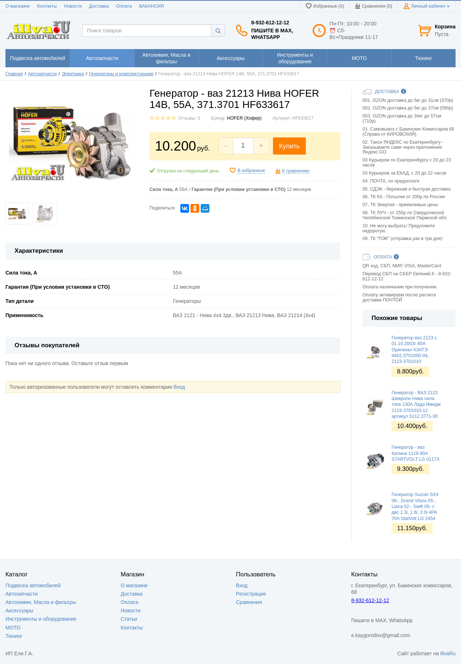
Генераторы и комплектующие (121, 73)
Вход (179, 387)
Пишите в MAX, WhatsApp (272, 34)
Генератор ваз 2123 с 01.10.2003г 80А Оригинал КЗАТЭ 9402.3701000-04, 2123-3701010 (414, 349)
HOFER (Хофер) (244, 118)
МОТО (12, 628)
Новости (73, 6)
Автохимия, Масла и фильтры (40, 602)
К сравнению (295, 170)
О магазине (17, 6)
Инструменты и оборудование (40, 619)
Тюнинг (14, 636)
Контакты (47, 6)
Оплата (124, 6)
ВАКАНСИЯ (151, 6)
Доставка (99, 6)
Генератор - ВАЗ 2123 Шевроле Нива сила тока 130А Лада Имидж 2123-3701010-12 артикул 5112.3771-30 (416, 404)
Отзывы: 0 (189, 118)
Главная (14, 73)
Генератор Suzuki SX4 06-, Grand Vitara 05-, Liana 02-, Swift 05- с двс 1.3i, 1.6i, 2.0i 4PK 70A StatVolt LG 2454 (415, 506)
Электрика (73, 73)
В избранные (251, 170)
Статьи (129, 619)
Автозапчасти (42, 73)
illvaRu (448, 653)
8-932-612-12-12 (270, 22)
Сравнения (249, 602)
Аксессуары (19, 610)
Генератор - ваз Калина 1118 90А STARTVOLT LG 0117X (416, 453)
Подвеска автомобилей (33, 585)
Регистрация (251, 594)
